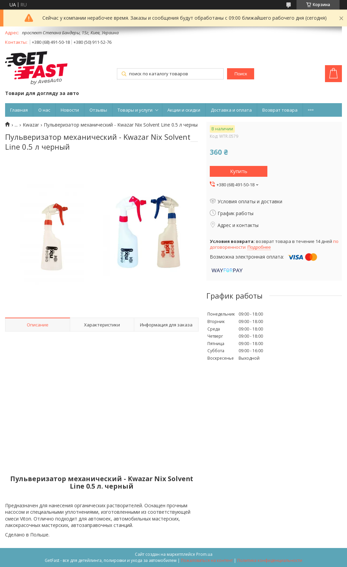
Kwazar (31, 125)
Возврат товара (280, 110)
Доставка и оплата (231, 110)
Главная (19, 110)
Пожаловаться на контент (207, 560)
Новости (70, 110)
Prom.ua (204, 554)
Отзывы (98, 110)
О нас (44, 110)
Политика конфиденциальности (269, 560)
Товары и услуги (135, 110)
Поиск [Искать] (240, 73)
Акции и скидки (183, 110)
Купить (238, 171)
